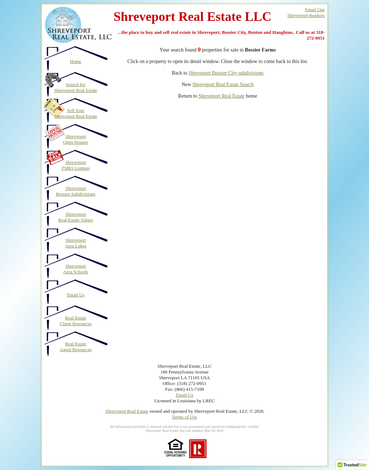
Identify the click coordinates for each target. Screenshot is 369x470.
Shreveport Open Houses (75, 139)
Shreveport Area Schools (75, 268)
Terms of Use (184, 417)
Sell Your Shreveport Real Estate (75, 113)
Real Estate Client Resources (76, 320)
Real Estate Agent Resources (76, 346)
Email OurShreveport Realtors (306, 12)
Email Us (76, 294)
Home (75, 61)
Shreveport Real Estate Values (75, 217)
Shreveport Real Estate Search (223, 84)
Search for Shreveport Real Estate (75, 87)
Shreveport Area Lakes (75, 243)
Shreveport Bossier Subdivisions (75, 191)
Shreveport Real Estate (222, 96)
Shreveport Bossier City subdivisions (225, 73)
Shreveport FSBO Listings (76, 165)
